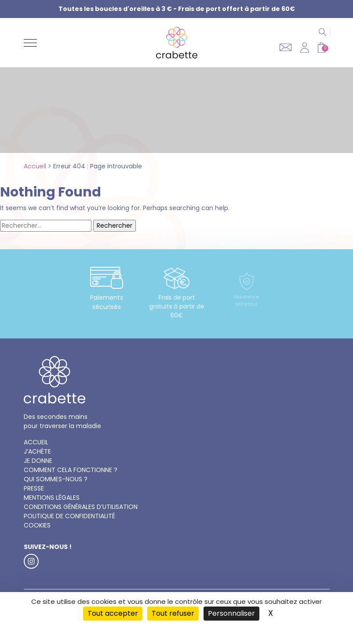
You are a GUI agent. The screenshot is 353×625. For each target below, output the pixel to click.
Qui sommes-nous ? (55, 479)
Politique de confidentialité (69, 516)
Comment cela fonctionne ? (70, 469)
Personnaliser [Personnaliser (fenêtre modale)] (231, 613)
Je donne (38, 460)
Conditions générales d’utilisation (81, 506)
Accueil (35, 166)
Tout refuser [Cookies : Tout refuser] (173, 613)
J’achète (37, 451)
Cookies (37, 525)
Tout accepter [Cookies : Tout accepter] (112, 613)
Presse (34, 488)
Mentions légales (52, 497)
